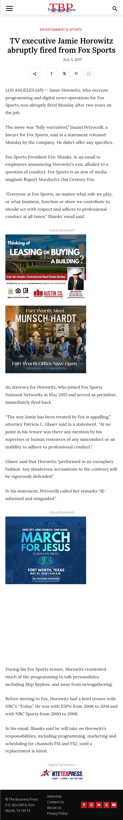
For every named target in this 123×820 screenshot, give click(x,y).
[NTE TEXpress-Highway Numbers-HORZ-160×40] (61, 774)
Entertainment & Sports (61, 29)
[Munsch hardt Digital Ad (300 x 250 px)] (45, 339)
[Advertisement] (45, 621)
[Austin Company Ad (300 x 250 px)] (45, 268)
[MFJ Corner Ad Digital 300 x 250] (45, 550)
